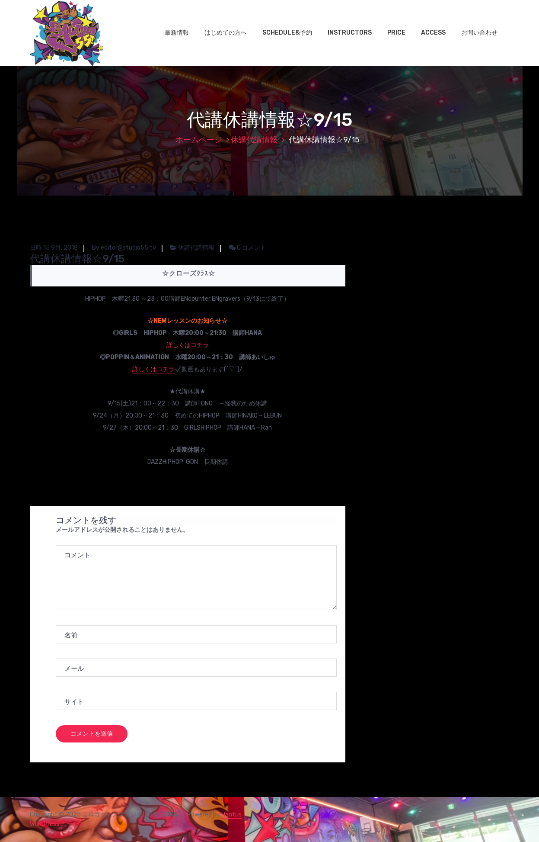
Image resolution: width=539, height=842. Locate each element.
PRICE (396, 32)
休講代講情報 (254, 140)
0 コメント (247, 247)
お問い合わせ (479, 32)
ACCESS (433, 32)
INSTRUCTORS (350, 32)
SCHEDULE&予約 (287, 32)
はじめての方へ (225, 32)
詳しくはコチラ (187, 345)
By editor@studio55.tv (124, 247)
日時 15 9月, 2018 (54, 247)
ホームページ (198, 140)
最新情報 (177, 32)
